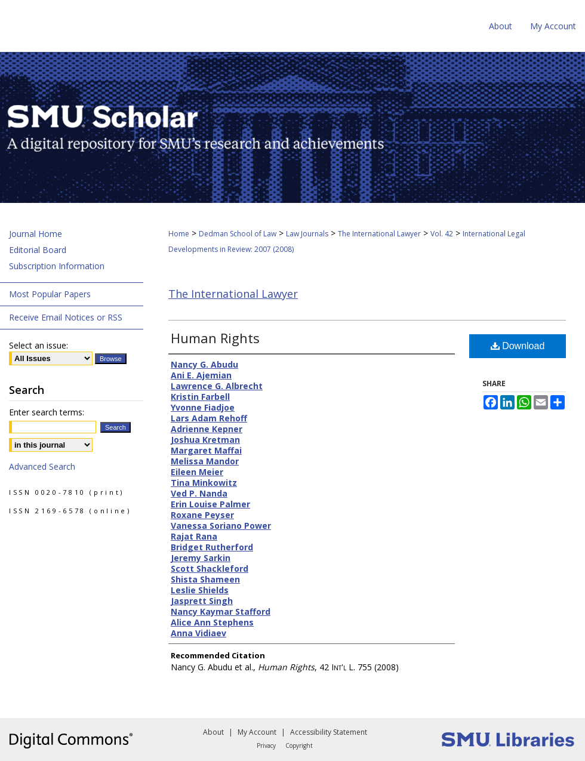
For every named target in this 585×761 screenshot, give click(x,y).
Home (178, 234)
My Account (257, 732)
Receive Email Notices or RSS (65, 317)
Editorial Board (37, 249)
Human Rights (215, 338)
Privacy (266, 745)
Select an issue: (38, 345)
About (213, 732)
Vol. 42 (441, 234)
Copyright (299, 745)
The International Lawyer (379, 234)
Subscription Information (56, 266)
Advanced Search (42, 466)
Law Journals (307, 234)
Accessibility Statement (328, 732)
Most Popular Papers (50, 294)
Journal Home (35, 233)
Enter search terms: (46, 412)
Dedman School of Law (237, 234)
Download (518, 346)
